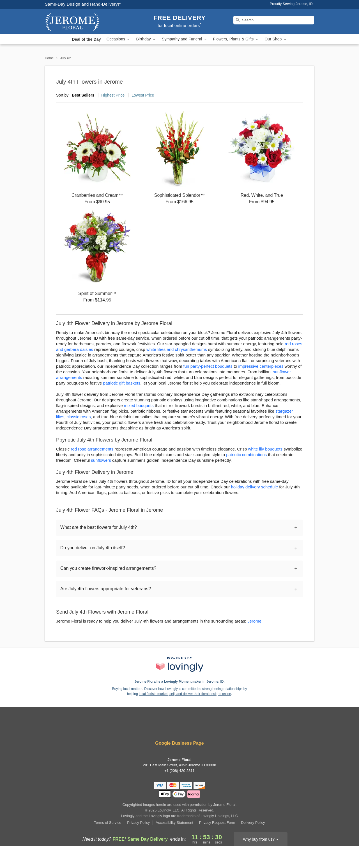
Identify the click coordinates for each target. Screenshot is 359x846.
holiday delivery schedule (254, 486)
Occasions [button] (119, 39)
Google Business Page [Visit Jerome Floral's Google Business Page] (179, 743)
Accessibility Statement (174, 822)
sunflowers (101, 460)
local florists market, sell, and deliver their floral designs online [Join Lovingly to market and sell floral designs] (185, 694)
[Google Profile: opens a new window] (188, 728)
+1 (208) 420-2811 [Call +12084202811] (179, 771)
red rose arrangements (92, 449)
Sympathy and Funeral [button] (185, 39)
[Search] (273, 20)
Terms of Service (107, 822)
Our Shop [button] (275, 39)
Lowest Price (143, 95)
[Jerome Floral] (85, 21)
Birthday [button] (146, 39)
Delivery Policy (253, 822)
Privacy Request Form (217, 822)
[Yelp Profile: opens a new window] (171, 728)
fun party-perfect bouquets (208, 366)
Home (49, 58)
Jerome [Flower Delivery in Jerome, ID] (254, 621)
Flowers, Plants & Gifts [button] (236, 39)
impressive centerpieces (261, 366)
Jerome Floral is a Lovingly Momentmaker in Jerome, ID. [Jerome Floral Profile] (179, 681)
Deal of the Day (86, 39)
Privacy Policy (138, 822)
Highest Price (113, 95)
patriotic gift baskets (122, 383)
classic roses (79, 416)
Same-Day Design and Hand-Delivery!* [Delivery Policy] (83, 4)
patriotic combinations (246, 454)
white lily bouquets (265, 449)
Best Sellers (83, 95)
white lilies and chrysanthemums (176, 349)
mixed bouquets (139, 405)
